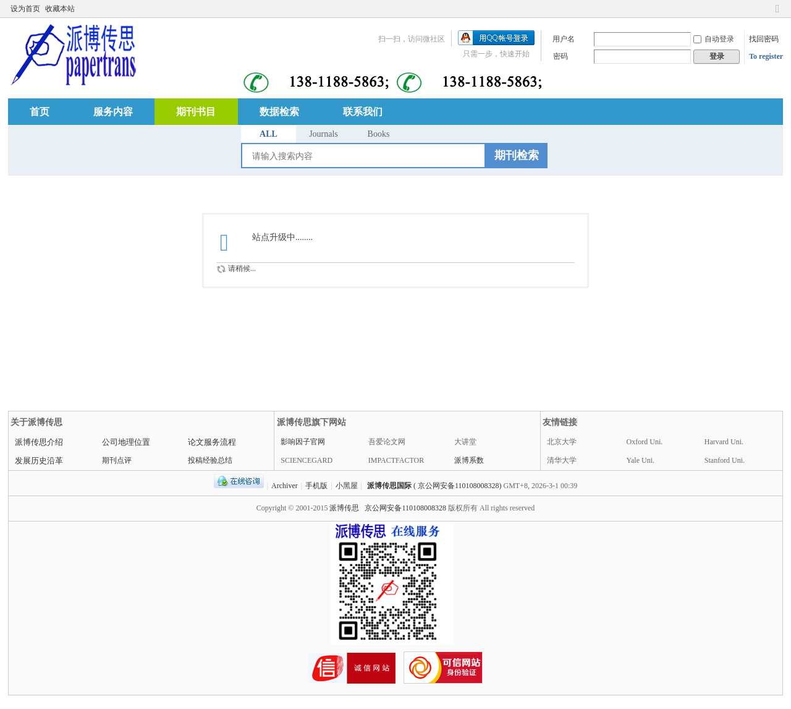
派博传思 (344, 508)
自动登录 (713, 39)
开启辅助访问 (766, 8)
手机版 (316, 485)
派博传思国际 (389, 485)
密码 (560, 56)
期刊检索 (516, 155)
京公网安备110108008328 (405, 508)
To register (766, 56)
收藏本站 (60, 8)
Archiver (284, 485)
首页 (39, 111)
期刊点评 (117, 460)
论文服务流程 (212, 442)
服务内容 (113, 111)
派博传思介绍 (39, 442)
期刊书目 (196, 111)
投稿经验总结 (210, 460)
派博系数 (469, 460)
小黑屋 (347, 485)
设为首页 (25, 8)
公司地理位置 (126, 442)
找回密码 (764, 39)
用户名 (563, 39)
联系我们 (363, 111)
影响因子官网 (303, 441)
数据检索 (279, 111)
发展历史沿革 (39, 460)
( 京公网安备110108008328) (457, 485)
